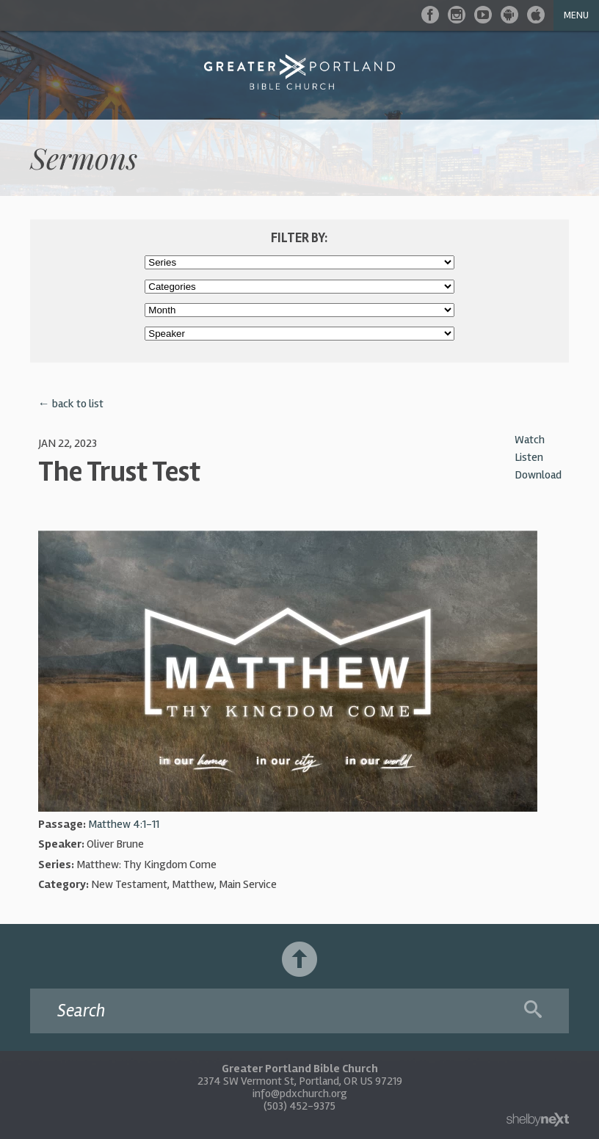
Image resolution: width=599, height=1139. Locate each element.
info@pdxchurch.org (300, 1093)
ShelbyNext (538, 1120)
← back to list (71, 403)
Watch (530, 439)
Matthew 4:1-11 (123, 824)
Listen (529, 457)
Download (538, 474)
